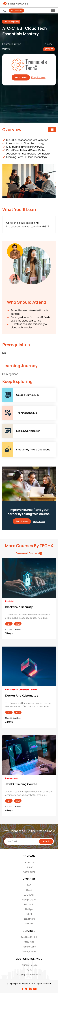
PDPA (29, 969)
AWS (29, 885)
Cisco (29, 889)
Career (29, 866)
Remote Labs (29, 946)
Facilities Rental (29, 937)
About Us (29, 862)
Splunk (29, 913)
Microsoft (29, 904)
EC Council (29, 894)
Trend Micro (29, 918)
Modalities (29, 941)
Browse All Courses (29, 553)
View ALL (29, 923)
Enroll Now (21, 77)
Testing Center (29, 951)
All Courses (16, 10)
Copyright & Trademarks (29, 974)
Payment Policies (29, 964)
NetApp (29, 909)
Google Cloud (29, 899)
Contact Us (29, 871)
